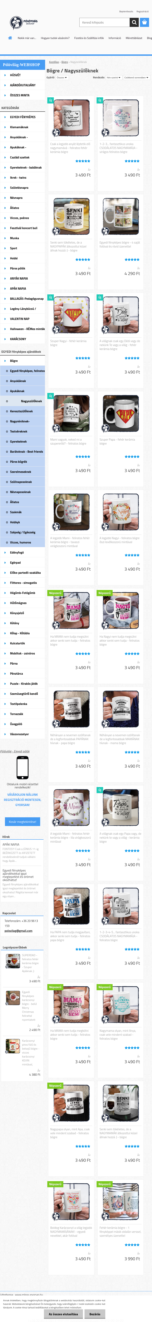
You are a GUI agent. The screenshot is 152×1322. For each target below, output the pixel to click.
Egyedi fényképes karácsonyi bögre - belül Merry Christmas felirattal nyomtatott (29, 1006)
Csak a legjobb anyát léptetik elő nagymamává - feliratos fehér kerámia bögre (70, 148)
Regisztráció (143, 11)
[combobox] (114, 77)
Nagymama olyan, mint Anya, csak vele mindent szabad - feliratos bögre (118, 1035)
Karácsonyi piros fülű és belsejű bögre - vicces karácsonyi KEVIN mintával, (30, 1052)
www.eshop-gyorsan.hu (29, 1295)
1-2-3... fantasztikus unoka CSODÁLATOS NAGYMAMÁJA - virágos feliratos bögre (118, 148)
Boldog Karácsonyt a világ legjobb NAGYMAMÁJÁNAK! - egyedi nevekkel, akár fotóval (71, 1232)
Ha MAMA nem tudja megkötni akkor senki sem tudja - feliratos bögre (70, 1035)
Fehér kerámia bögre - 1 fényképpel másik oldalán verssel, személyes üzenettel (120, 1232)
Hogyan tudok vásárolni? (55, 38)
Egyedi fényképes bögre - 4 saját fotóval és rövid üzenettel (120, 244)
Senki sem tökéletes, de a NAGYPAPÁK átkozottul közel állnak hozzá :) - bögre (68, 246)
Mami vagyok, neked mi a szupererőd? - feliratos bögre (68, 442)
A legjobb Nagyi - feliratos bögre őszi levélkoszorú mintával (120, 540)
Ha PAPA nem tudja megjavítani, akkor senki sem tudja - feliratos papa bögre (70, 936)
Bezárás (94, 1314)
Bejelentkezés (126, 11)
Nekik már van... (27, 38)
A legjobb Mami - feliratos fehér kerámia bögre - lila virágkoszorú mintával (70, 838)
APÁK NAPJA (11, 844)
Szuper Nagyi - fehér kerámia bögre (68, 343)
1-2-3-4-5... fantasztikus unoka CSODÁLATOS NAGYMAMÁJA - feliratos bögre (119, 936)
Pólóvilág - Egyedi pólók (14, 751)
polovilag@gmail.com (18, 930)
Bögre (65, 62)
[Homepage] (10, 37)
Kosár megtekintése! (22, 821)
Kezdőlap (54, 62)
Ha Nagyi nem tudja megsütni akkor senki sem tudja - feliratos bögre (120, 641)
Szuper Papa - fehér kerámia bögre (117, 442)
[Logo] (27, 22)
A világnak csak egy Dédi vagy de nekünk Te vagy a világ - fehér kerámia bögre (120, 345)
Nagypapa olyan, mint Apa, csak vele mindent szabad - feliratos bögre (70, 1133)
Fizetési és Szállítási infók (89, 38)
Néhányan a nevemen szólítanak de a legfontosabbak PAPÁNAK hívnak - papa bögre (70, 739)
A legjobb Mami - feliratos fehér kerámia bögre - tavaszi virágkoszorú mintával (70, 542)
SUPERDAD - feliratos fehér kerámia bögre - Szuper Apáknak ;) (30, 963)
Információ (115, 38)
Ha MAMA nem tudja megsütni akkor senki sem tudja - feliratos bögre (70, 641)
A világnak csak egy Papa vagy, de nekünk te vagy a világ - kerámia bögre (120, 838)
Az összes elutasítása (63, 1314)
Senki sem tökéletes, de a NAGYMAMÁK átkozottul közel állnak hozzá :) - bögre (118, 1133)
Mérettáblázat (134, 38)
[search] (134, 22)
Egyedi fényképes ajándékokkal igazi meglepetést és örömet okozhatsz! (18, 875)
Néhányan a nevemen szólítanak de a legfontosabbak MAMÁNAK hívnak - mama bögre (120, 739)
